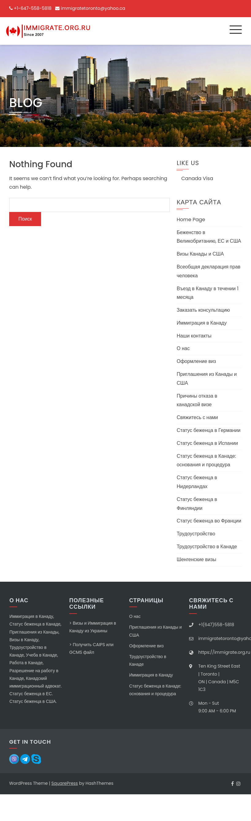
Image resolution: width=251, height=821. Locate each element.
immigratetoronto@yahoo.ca (93, 8)
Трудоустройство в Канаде (207, 546)
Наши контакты (194, 335)
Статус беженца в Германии (208, 430)
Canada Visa (197, 178)
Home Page (191, 219)
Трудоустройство (196, 533)
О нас (183, 348)
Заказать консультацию (203, 310)
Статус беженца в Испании (207, 443)
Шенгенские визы (196, 559)
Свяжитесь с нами (197, 417)
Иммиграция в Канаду (201, 322)
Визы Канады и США (200, 253)
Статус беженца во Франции (209, 520)
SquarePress (64, 783)
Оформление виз (196, 361)
